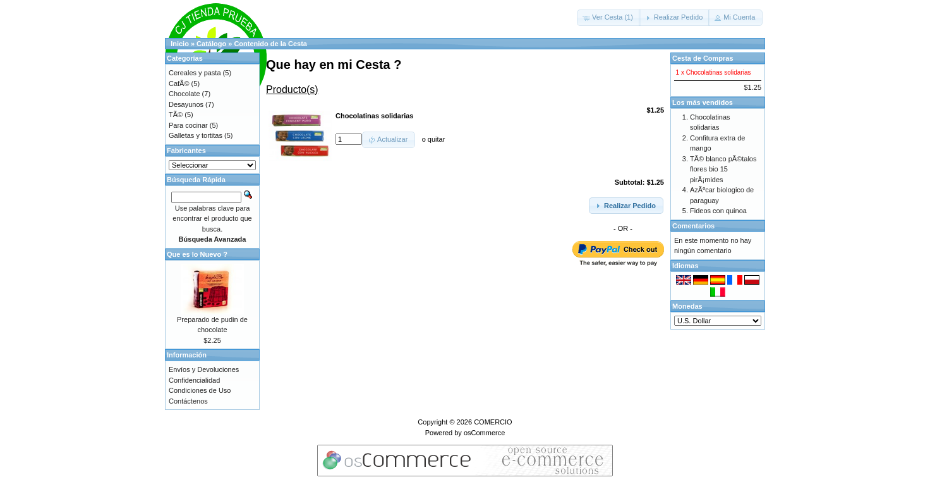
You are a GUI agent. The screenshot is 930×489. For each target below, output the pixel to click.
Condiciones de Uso (200, 390)
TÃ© (176, 114)
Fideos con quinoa (718, 210)
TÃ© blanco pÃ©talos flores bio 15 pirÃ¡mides (723, 169)
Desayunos (186, 104)
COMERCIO (493, 422)
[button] (609, 17)
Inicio (180, 43)
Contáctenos (188, 401)
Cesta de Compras (703, 58)
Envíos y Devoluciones (204, 369)
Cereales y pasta (195, 73)
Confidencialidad (194, 380)
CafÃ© (179, 83)
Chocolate (184, 93)
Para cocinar (188, 125)
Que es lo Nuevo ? (197, 254)
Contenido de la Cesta (270, 43)
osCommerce (484, 432)
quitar (436, 139)
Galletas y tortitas (195, 135)
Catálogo (211, 43)
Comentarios (693, 226)
